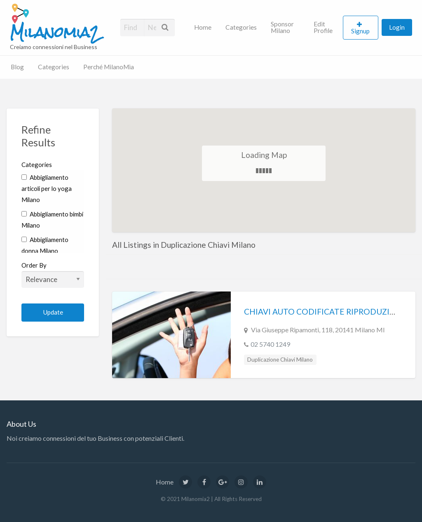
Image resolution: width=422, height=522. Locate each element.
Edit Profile (323, 27)
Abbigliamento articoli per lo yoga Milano (46, 188)
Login (397, 27)
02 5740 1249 (270, 344)
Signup (360, 31)
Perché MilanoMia (108, 67)
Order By (52, 274)
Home (202, 27)
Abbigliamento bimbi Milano (52, 219)
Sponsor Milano (282, 27)
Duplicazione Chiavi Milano (280, 359)
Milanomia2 (55, 32)
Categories (241, 27)
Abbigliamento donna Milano (44, 245)
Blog (17, 67)
